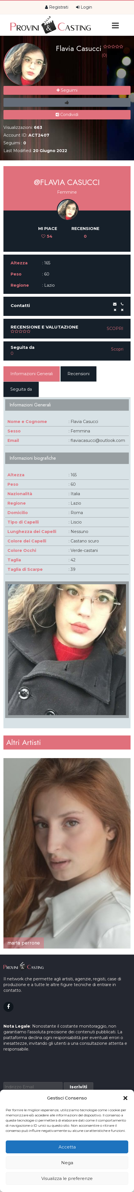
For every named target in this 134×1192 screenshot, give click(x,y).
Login (84, 7)
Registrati (56, 7)
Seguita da (21, 389)
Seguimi (67, 90)
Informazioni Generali (31, 373)
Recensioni (78, 373)
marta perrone (23, 943)
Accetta (67, 1147)
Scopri (115, 328)
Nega (67, 1162)
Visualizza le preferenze (67, 1178)
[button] (125, 1098)
